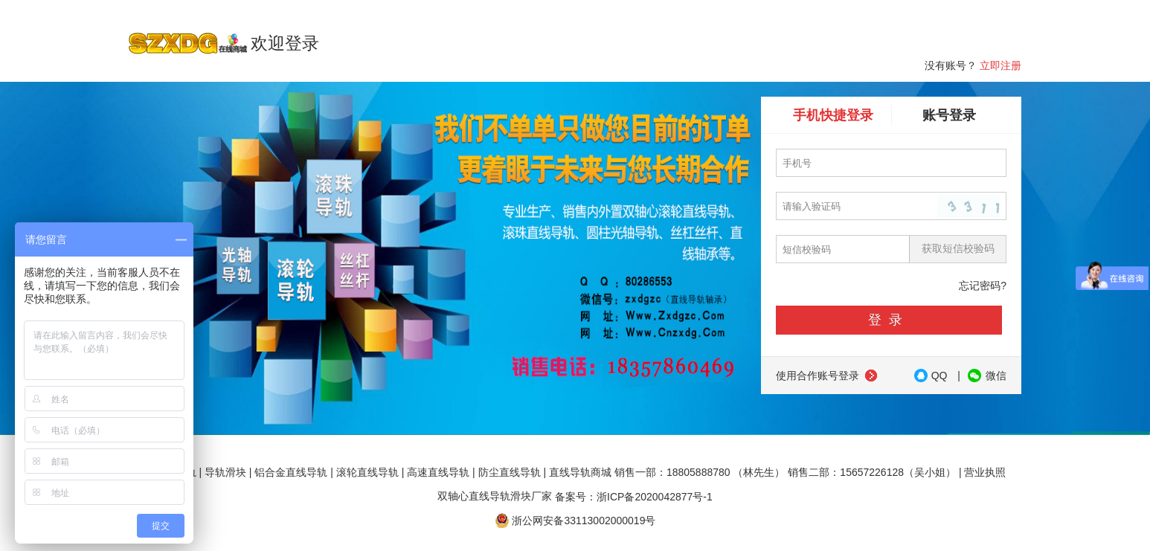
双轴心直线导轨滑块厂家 (494, 496)
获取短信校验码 (958, 248)
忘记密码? (982, 285)
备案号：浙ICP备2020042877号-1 (634, 496)
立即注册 (1000, 65)
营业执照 (985, 472)
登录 (889, 319)
